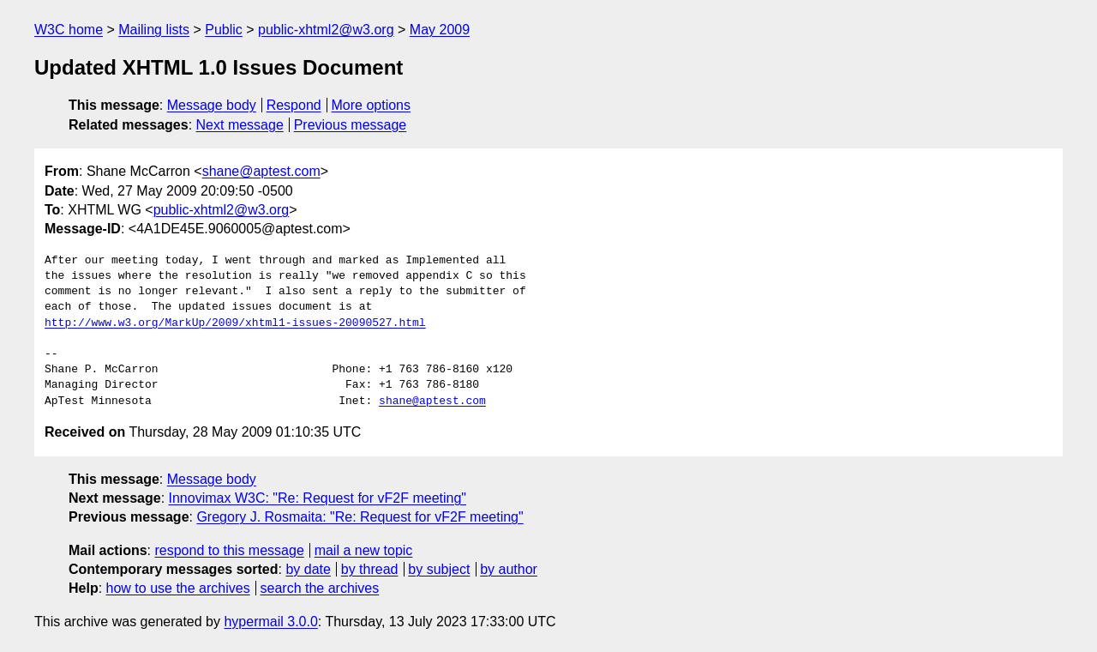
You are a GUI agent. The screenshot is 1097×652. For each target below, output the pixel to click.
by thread (370, 569)
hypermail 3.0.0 (270, 621)
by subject (439, 569)
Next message (240, 125)
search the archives (320, 588)
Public (224, 29)
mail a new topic (364, 550)
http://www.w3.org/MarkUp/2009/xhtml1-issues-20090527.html (235, 323)
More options (371, 105)
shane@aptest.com (261, 171)
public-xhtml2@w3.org (326, 29)
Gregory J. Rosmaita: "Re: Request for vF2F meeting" (359, 517)
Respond (294, 105)
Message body (211, 105)
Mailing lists (153, 29)
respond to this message (228, 550)
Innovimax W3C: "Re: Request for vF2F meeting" (317, 498)
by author (508, 569)
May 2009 (440, 29)
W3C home (68, 29)
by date (307, 569)
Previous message (350, 125)
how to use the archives (178, 588)
